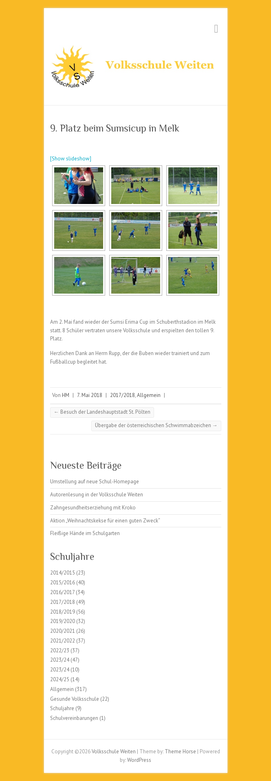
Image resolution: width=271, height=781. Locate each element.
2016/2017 (62, 592)
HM (65, 395)
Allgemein (149, 395)
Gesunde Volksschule (74, 698)
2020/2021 (62, 630)
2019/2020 (62, 621)
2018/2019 (62, 611)
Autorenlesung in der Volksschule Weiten (96, 494)
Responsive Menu (216, 28)
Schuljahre (62, 708)
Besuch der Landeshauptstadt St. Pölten (102, 411)
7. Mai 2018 (89, 395)
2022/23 (59, 650)
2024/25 (59, 679)
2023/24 (59, 659)
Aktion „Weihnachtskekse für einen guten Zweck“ (105, 520)
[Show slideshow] (70, 158)
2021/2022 (62, 640)
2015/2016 (62, 582)
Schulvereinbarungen (74, 718)
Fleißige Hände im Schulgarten (85, 533)
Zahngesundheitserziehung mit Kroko (93, 507)
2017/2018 (122, 395)
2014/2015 (62, 572)
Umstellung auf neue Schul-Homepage (94, 481)
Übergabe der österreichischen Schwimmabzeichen (156, 425)
